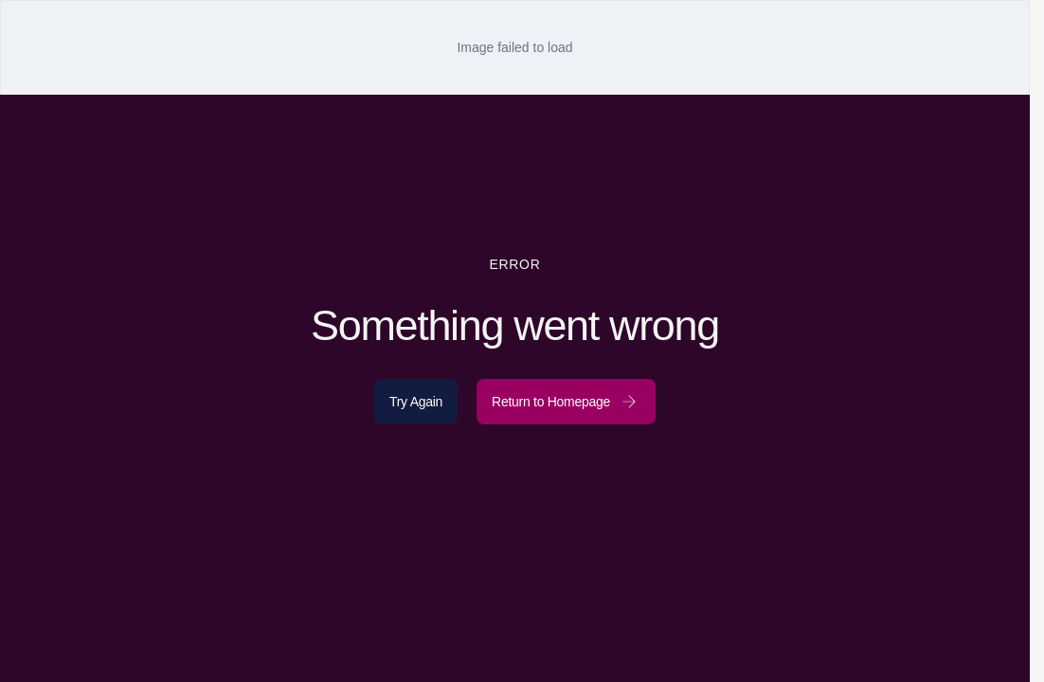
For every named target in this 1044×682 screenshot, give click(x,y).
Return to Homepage (566, 401)
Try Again (415, 401)
